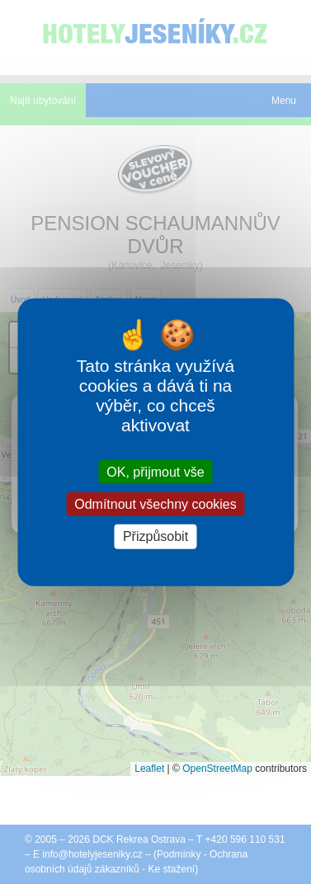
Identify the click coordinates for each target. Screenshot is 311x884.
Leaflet (149, 768)
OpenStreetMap (217, 768)
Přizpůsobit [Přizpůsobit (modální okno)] (155, 536)
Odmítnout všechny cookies (155, 504)
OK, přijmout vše (155, 472)
